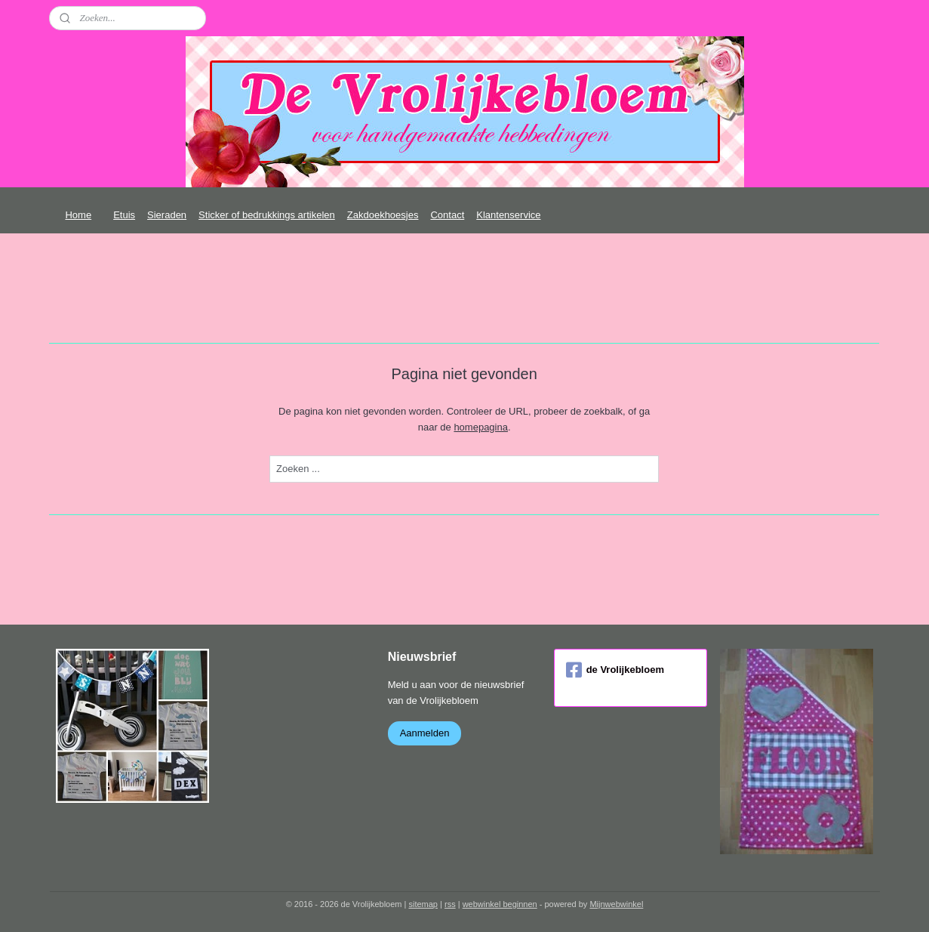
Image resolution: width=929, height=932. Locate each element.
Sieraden (166, 215)
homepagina (481, 427)
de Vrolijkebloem (615, 670)
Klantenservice (508, 215)
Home (78, 215)
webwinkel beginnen (500, 904)
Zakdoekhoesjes (383, 215)
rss (450, 904)
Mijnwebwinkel (616, 904)
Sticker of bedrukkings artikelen (266, 215)
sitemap (423, 904)
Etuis (124, 215)
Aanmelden (425, 733)
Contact (447, 215)
